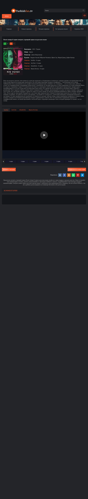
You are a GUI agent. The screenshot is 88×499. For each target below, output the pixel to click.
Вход (6, 16)
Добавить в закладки (9, 169)
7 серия (82, 161)
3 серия (35, 161)
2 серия (23, 161)
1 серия (11, 161)
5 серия (58, 161)
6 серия (70, 161)
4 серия (46, 161)
